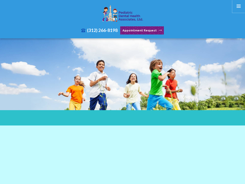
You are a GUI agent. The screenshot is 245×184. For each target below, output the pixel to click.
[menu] (238, 6)
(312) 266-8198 (99, 30)
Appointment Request (142, 30)
